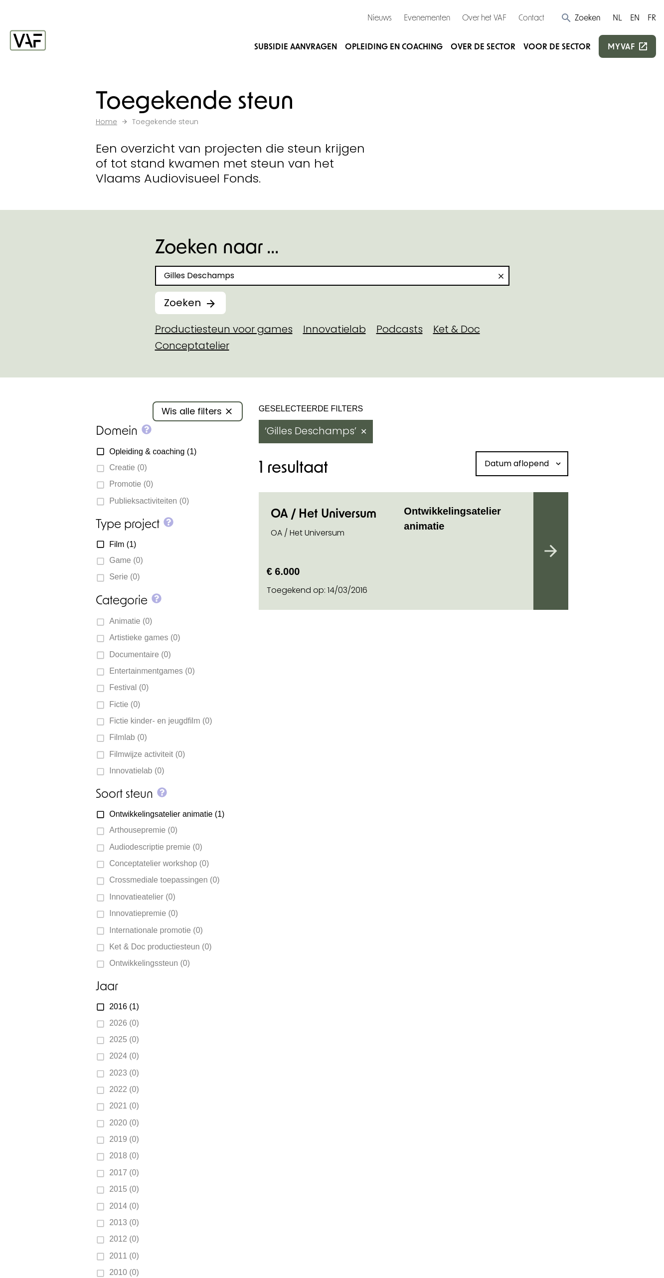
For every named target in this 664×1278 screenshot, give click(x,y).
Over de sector (483, 46)
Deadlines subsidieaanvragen (389, 1015)
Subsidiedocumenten (394, 985)
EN (635, 17)
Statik (247, 1244)
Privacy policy (274, 1259)
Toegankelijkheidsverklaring (365, 1259)
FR (652, 17)
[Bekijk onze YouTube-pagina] (172, 1091)
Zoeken (182, 303)
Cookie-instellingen (133, 1259)
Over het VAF (484, 17)
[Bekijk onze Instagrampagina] (119, 1091)
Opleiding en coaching (394, 46)
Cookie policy (209, 1259)
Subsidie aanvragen (295, 46)
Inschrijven (510, 1134)
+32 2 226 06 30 (148, 1051)
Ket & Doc (456, 329)
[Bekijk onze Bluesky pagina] (155, 1091)
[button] (580, 17)
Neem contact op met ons (267, 808)
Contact (531, 17)
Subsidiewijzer (412, 808)
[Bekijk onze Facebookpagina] (101, 1091)
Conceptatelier (192, 346)
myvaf (621, 46)
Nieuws (379, 17)
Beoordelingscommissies (403, 1045)
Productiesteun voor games (224, 329)
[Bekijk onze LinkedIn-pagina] (137, 1091)
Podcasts (399, 329)
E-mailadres (500, 1081)
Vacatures (366, 1068)
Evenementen (427, 17)
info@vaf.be (141, 1069)
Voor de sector (557, 46)
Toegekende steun (387, 962)
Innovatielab (334, 329)
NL (617, 17)
